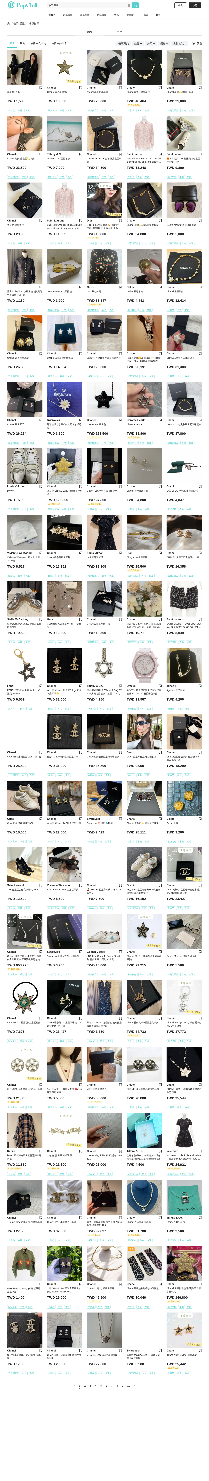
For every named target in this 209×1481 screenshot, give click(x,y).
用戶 (119, 32)
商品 (89, 32)
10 (128, 1385)
